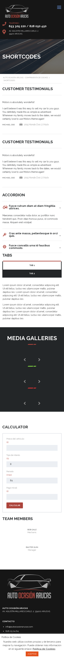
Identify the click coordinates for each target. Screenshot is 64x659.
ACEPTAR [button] (32, 654)
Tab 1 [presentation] (32, 265)
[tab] (32, 265)
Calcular (14, 505)
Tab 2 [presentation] (32, 273)
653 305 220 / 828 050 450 (28, 26)
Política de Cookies (44, 649)
